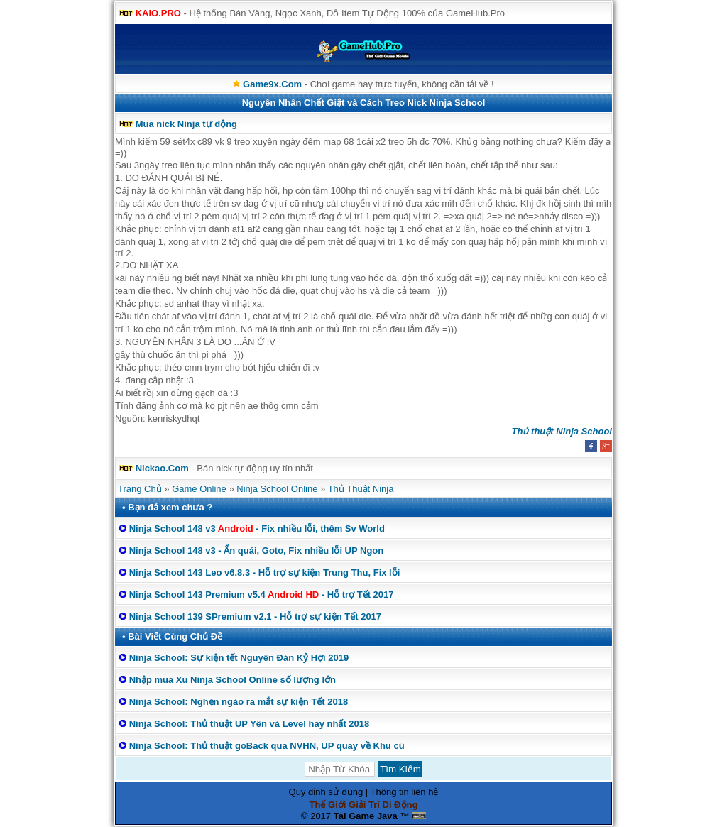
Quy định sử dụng (326, 792)
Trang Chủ (140, 488)
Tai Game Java (366, 816)
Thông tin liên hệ (405, 792)
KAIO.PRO (158, 13)
